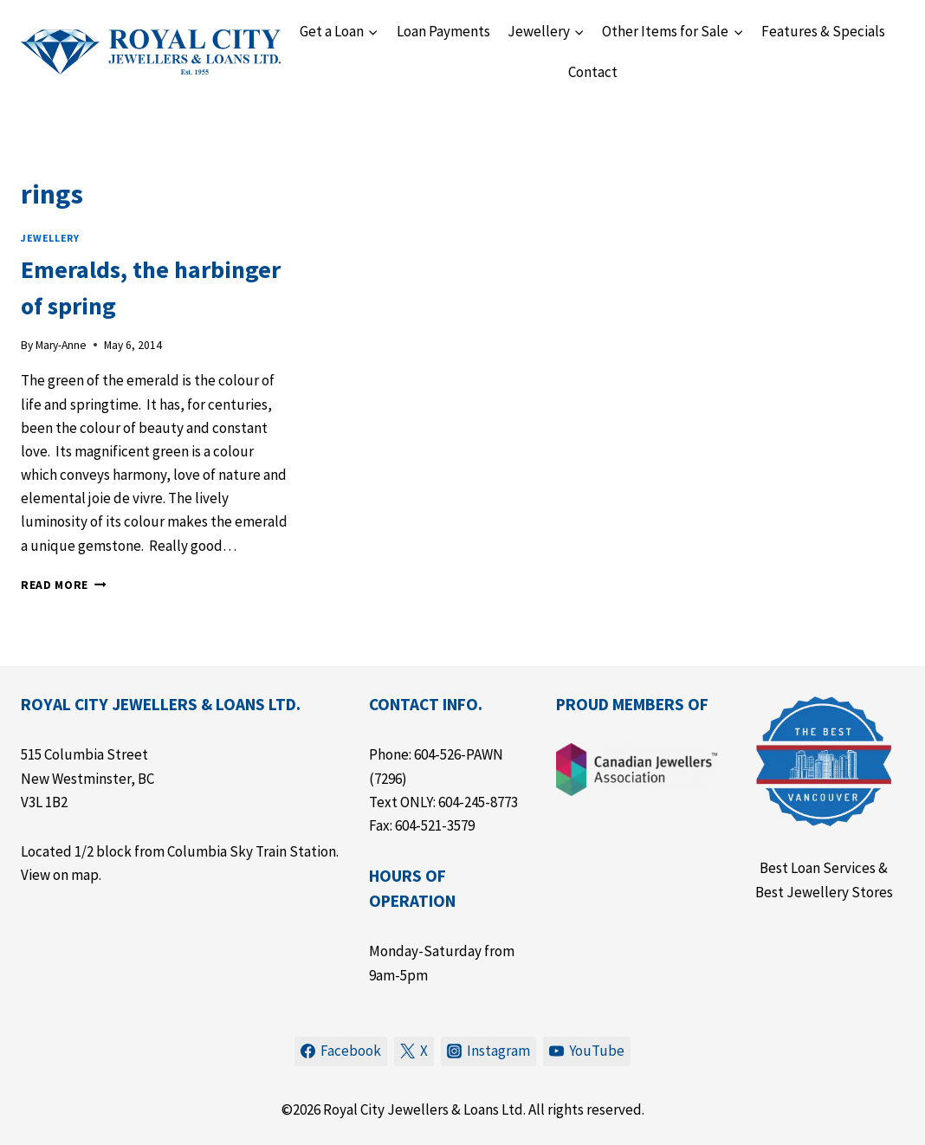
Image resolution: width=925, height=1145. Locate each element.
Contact (593, 71)
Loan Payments (443, 31)
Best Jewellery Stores (824, 892)
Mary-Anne (61, 345)
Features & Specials (823, 31)
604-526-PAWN (458, 754)
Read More (64, 585)
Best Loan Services (818, 867)
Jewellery (50, 237)
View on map (60, 874)
